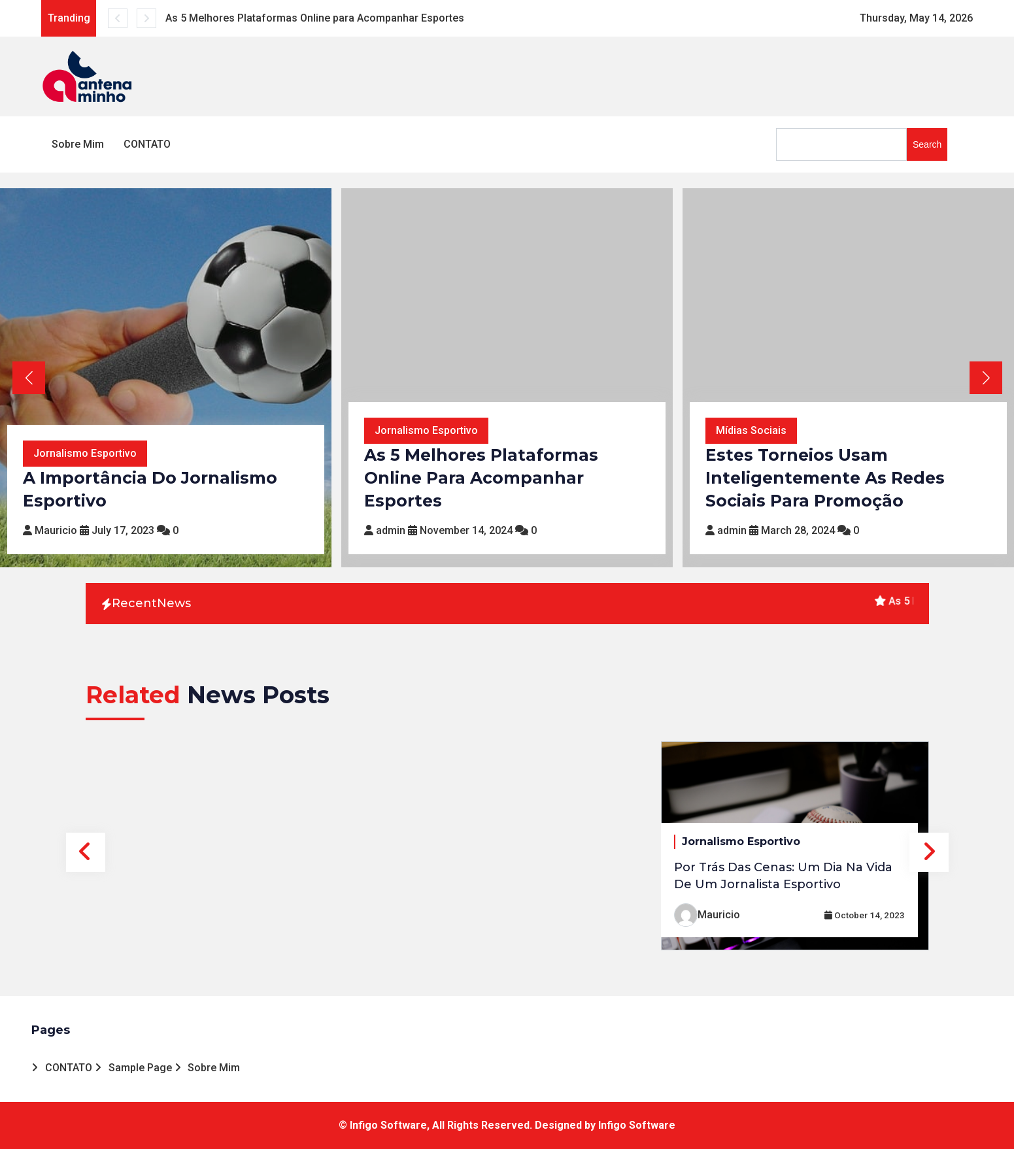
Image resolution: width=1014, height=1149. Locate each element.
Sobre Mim (78, 144)
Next (929, 852)
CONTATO (147, 144)
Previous (85, 852)
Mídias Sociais (751, 430)
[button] (985, 377)
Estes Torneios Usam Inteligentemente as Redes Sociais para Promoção (825, 477)
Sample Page (140, 1067)
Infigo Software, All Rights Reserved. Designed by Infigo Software (512, 1125)
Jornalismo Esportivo (85, 453)
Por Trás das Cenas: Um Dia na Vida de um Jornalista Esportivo (783, 875)
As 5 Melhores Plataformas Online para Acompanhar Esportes (314, 18)
